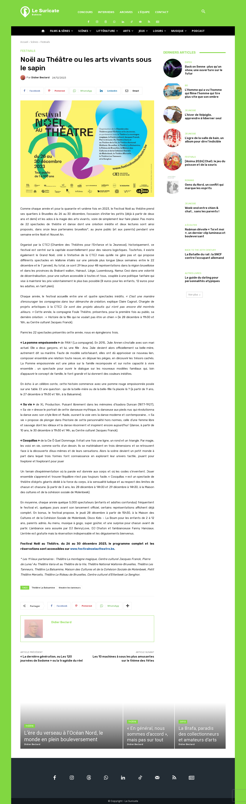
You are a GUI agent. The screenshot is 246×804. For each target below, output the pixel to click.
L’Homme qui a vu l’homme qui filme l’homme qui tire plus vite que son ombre (203, 93)
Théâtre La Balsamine (43, 587)
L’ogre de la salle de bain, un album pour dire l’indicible (204, 139)
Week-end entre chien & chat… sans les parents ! (202, 209)
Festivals (45, 42)
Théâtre (30, 726)
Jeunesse (190, 110)
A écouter (191, 225)
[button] (203, 11)
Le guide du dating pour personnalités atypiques (202, 279)
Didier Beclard (40, 77)
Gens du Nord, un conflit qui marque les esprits (204, 186)
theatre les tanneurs (70, 587)
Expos (188, 62)
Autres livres (193, 273)
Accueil (24, 42)
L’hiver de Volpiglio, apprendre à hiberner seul (203, 116)
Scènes (34, 42)
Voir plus (194, 294)
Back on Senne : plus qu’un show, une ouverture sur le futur (203, 70)
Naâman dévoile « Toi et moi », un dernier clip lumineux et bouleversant (205, 233)
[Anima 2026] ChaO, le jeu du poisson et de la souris (205, 163)
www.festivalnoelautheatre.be (92, 549)
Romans (189, 180)
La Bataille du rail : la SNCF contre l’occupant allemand (204, 256)
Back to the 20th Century (200, 250)
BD (186, 85)
